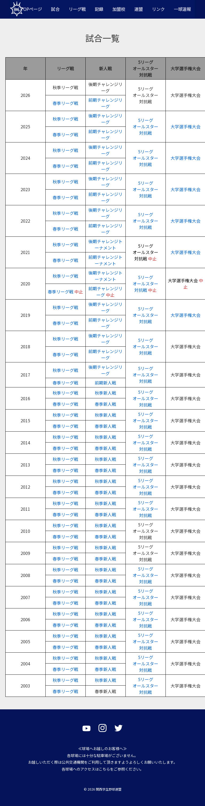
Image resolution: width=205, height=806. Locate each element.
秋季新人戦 (105, 393)
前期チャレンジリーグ (105, 103)
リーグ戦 (77, 9)
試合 (55, 9)
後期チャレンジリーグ (105, 118)
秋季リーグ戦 (65, 119)
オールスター (145, 158)
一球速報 (182, 9)
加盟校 (118, 9)
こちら (104, 769)
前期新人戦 (105, 382)
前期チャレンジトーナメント (105, 260)
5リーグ (145, 151)
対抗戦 (145, 164)
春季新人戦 (105, 404)
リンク (158, 9)
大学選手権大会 (185, 126)
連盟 (138, 9)
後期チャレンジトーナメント (105, 244)
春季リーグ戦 (65, 103)
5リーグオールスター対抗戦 (145, 126)
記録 (99, 9)
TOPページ (31, 9)
